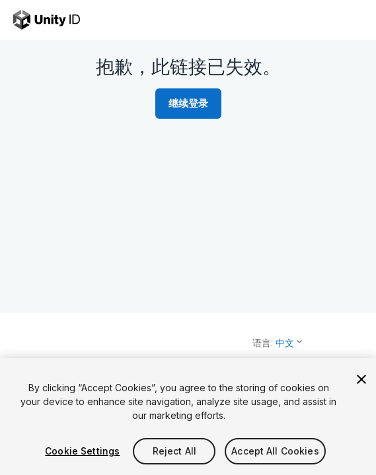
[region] (188, 416)
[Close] (361, 379)
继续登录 (188, 103)
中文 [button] (285, 342)
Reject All (174, 451)
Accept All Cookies (275, 451)
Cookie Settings (82, 451)
